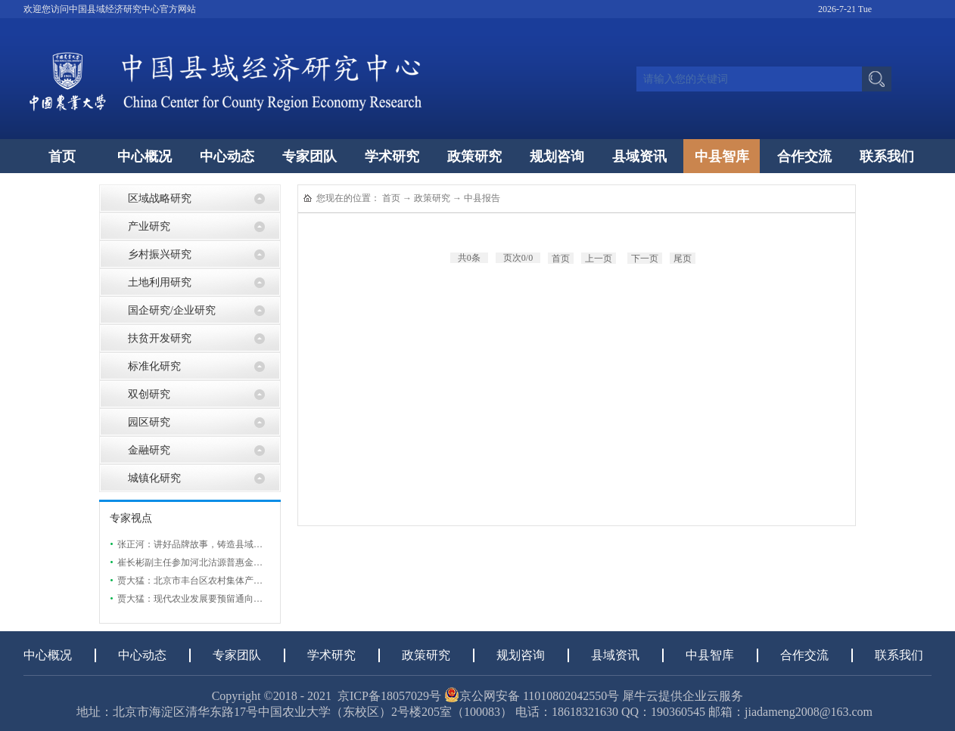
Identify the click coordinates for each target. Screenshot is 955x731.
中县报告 (482, 198)
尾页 (682, 258)
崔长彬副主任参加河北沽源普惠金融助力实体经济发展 (226, 562)
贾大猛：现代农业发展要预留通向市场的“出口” (212, 598)
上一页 (598, 258)
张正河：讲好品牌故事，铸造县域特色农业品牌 (212, 544)
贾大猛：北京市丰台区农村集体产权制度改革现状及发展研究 (239, 580)
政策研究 (432, 198)
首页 (62, 156)
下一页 (644, 258)
